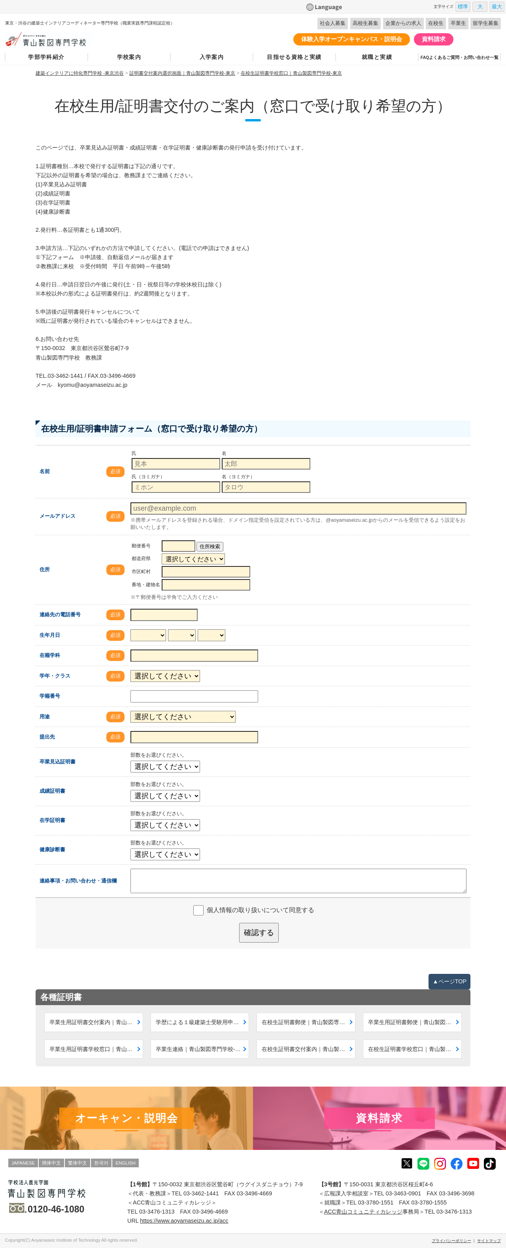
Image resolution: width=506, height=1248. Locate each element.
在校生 (436, 23)
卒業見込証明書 (58, 762)
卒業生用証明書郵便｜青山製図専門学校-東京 (415, 1022)
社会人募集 (333, 23)
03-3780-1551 (376, 1202)
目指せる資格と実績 (294, 57)
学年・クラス (55, 676)
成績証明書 (52, 791)
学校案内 (129, 57)
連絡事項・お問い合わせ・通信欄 (78, 881)
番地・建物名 (146, 584)
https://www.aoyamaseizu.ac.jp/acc (184, 1221)
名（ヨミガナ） (238, 476)
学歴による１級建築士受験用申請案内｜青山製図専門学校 (202, 1022)
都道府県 (141, 558)
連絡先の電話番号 (60, 614)
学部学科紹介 (46, 57)
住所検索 (210, 546)
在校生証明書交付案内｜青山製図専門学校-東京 (308, 1049)
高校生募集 (365, 23)
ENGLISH (125, 1163)
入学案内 (212, 57)
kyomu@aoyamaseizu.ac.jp (92, 385)
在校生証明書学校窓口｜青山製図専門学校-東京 (415, 1049)
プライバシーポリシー (451, 1241)
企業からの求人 (403, 23)
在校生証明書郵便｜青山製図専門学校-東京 (308, 1022)
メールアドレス (58, 516)
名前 (45, 471)
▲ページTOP (449, 981)
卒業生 (458, 23)
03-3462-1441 (65, 376)
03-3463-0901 (403, 1193)
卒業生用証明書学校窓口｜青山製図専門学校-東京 (96, 1049)
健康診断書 (52, 849)
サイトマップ (489, 1241)
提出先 (47, 737)
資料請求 (434, 39)
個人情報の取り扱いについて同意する (260, 910)
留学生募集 (485, 23)
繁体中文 (77, 1163)
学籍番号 (50, 696)
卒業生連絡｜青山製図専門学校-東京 (201, 1049)
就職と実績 (377, 57)
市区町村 (141, 571)
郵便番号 (141, 546)
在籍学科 (50, 655)
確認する (259, 932)
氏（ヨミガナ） (148, 476)
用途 (45, 717)
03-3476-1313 (157, 1211)
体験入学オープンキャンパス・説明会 (351, 39)
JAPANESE (23, 1163)
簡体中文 (51, 1163)
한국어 (101, 1163)
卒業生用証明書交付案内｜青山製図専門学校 (96, 1022)
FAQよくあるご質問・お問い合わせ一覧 (459, 57)
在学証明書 (52, 820)
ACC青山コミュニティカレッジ (363, 1211)
